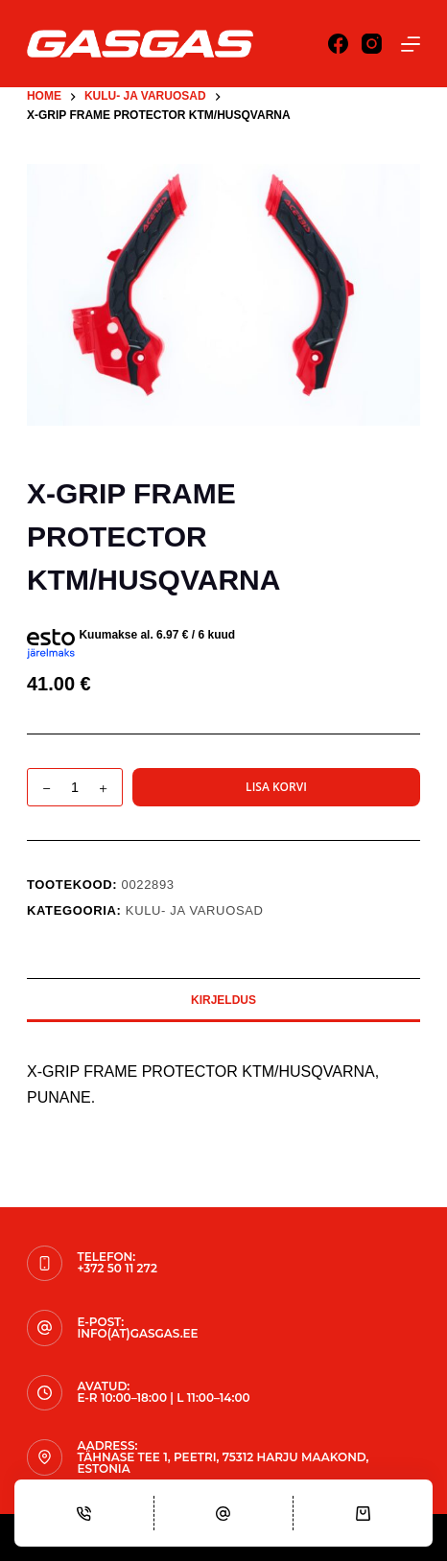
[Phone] (84, 1513)
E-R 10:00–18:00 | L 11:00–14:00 (163, 1397)
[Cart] (363, 1513)
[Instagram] (372, 44)
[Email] (224, 1513)
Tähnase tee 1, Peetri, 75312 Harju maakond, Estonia (222, 1463)
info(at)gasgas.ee (137, 1333)
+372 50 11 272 (116, 1268)
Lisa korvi (276, 787)
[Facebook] (338, 44)
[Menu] (410, 44)
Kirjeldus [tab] (223, 1000)
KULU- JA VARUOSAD (195, 910)
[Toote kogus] (75, 787)
